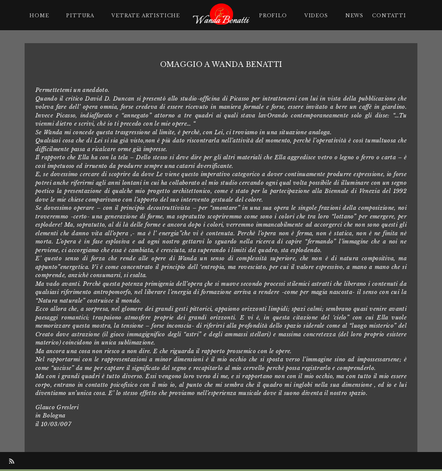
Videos (316, 16)
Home (39, 16)
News (354, 16)
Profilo (273, 16)
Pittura (80, 16)
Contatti (389, 16)
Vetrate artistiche (145, 16)
